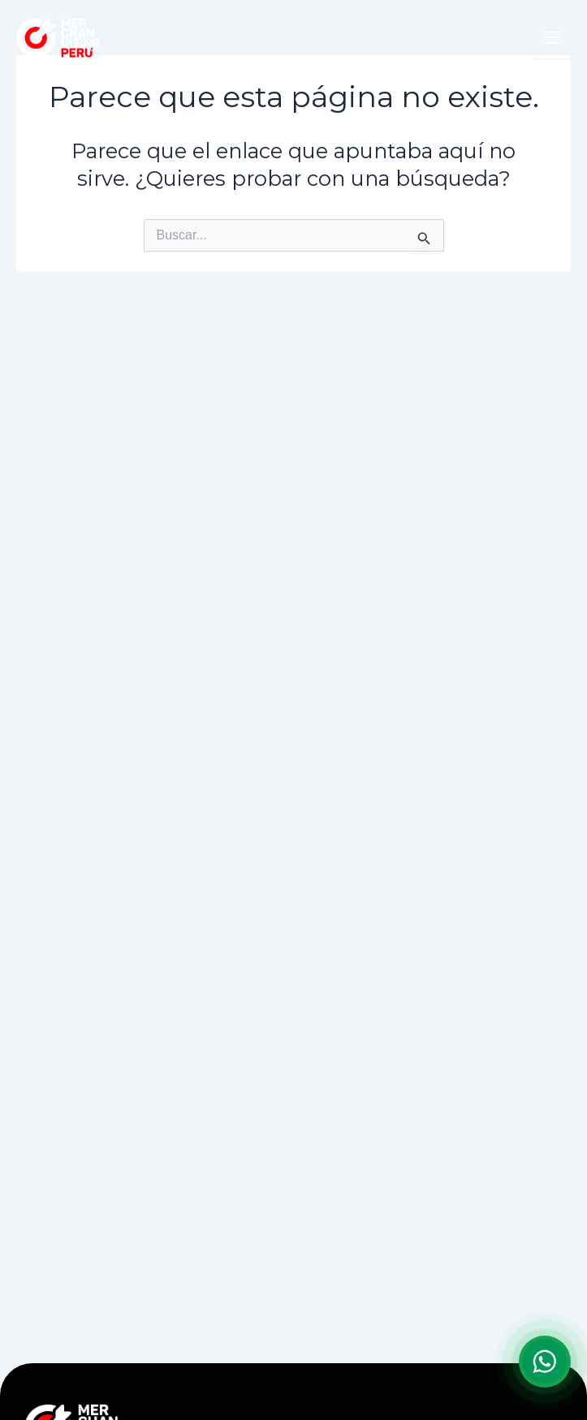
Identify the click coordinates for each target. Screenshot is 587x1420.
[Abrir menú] (552, 38)
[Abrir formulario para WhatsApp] (545, 1362)
